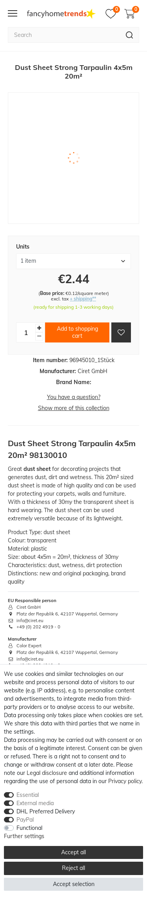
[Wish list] (112, 13)
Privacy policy (125, 781)
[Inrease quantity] (39, 328)
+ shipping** (83, 299)
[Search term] (64, 35)
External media (35, 803)
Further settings (24, 836)
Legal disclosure (47, 772)
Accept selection (73, 884)
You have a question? (73, 397)
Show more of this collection (73, 408)
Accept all (73, 852)
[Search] (129, 35)
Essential (27, 794)
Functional (29, 827)
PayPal (25, 819)
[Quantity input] (25, 332)
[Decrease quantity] (39, 336)
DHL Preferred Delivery (45, 811)
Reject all (73, 868)
